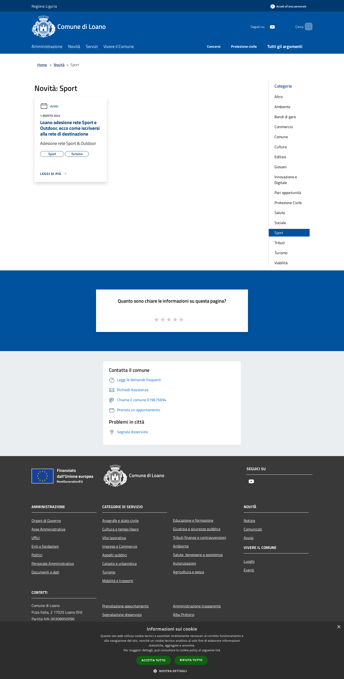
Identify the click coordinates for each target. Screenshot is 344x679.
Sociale (280, 223)
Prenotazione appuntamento (125, 606)
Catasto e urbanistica (119, 563)
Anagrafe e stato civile (120, 520)
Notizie (249, 520)
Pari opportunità (287, 192)
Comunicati (253, 529)
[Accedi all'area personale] (288, 6)
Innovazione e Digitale (285, 179)
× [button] (338, 627)
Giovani (280, 167)
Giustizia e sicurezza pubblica (196, 529)
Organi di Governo (46, 520)
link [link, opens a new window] (217, 650)
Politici (37, 555)
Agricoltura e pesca (188, 572)
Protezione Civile (288, 202)
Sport (278, 233)
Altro (278, 97)
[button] (172, 670)
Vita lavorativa (114, 538)
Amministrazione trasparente (197, 606)
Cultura (280, 147)
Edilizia (280, 157)
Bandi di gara (285, 117)
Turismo (280, 253)
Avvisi (49, 106)
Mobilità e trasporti (117, 581)
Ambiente (282, 107)
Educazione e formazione (193, 520)
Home (42, 65)
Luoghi (249, 561)
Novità (59, 65)
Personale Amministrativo (53, 563)
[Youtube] (264, 26)
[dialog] (172, 650)
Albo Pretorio (183, 614)
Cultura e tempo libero (120, 529)
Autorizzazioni (184, 563)
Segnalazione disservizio (122, 614)
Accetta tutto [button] (154, 660)
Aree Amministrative (48, 529)
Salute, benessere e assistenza (198, 555)
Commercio (283, 127)
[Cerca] (306, 26)
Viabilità (281, 263)
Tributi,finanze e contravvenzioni (199, 537)
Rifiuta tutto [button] (191, 660)
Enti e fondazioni (45, 546)
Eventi (249, 570)
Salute (279, 213)
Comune (281, 137)
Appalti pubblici (114, 555)
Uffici (36, 538)
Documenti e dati (45, 572)
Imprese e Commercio (119, 546)
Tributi (279, 243)
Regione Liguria (44, 6)
